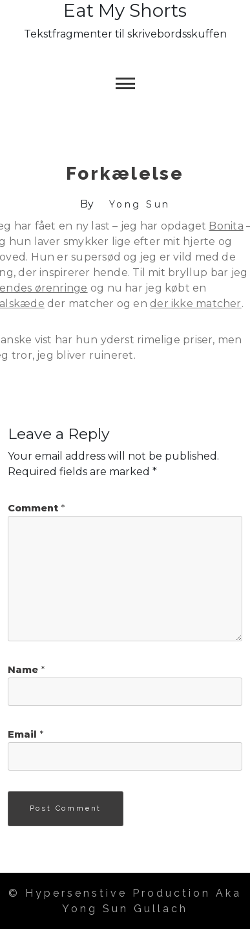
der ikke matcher (196, 303)
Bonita (226, 226)
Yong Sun (140, 204)
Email (25, 734)
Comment (36, 508)
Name (26, 670)
